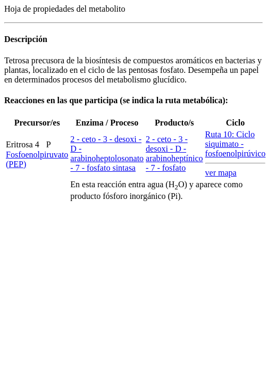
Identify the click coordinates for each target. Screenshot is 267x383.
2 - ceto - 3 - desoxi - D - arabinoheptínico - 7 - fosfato (174, 153)
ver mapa (221, 172)
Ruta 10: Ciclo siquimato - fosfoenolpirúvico (235, 144)
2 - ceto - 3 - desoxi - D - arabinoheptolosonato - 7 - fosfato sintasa (107, 153)
